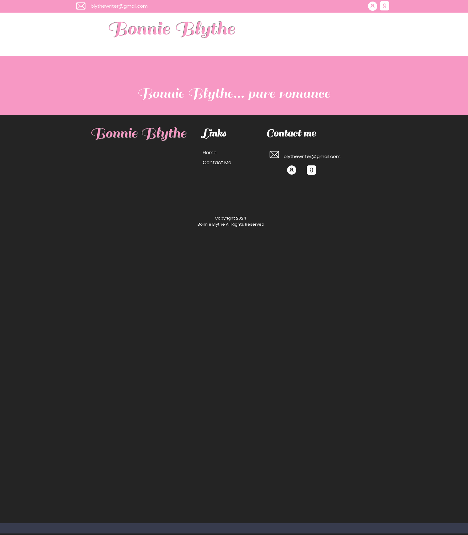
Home (210, 152)
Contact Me (217, 162)
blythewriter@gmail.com (119, 6)
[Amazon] (372, 6)
